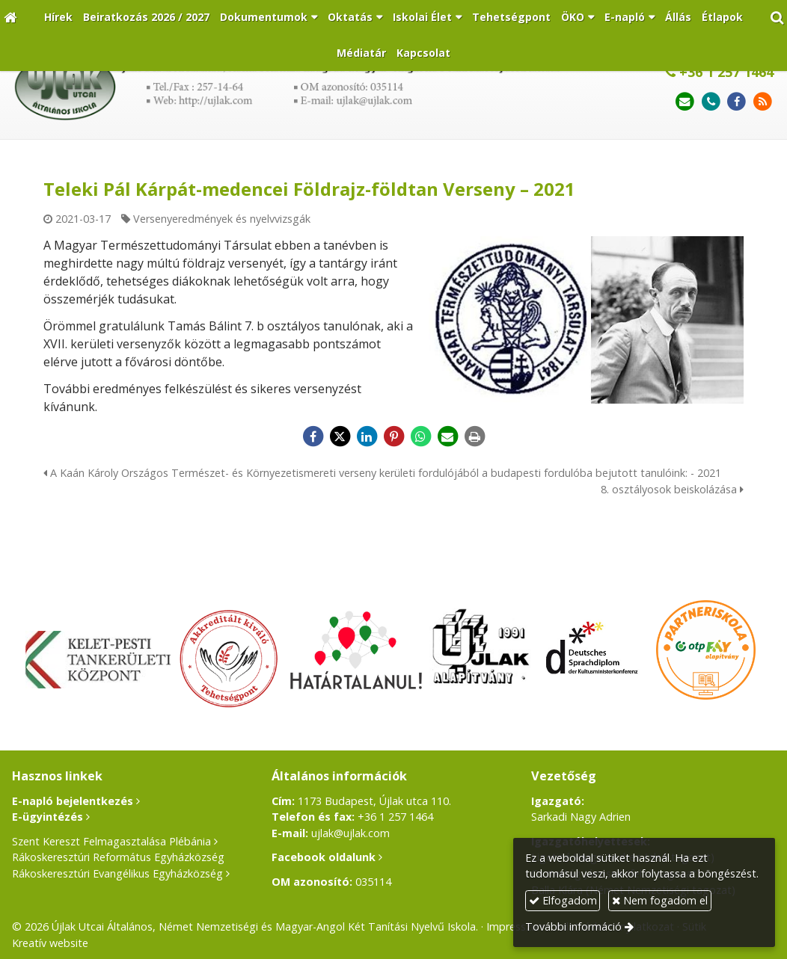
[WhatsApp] (420, 436)
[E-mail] (685, 102)
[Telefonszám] (711, 102)
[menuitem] (58, 17)
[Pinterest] (393, 436)
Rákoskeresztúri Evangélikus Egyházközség (117, 873)
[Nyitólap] (10, 17)
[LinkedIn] (367, 436)
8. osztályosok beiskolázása (672, 489)
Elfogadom (563, 900)
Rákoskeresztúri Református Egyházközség (118, 857)
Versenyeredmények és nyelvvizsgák (221, 219)
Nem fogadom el (660, 900)
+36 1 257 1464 (719, 72)
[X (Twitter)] (340, 436)
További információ (573, 926)
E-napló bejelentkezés (72, 801)
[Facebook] (736, 102)
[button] (777, 17)
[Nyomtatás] (474, 436)
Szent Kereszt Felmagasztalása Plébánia (111, 841)
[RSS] (763, 102)
